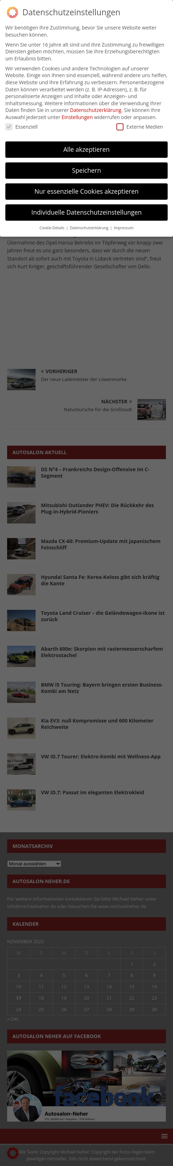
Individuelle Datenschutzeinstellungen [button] (86, 209)
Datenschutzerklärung (95, 107)
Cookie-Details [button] (52, 225)
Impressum (123, 225)
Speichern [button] (86, 167)
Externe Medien (139, 124)
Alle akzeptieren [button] (86, 147)
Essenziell (21, 124)
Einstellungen (77, 114)
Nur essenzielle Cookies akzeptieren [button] (87, 188)
